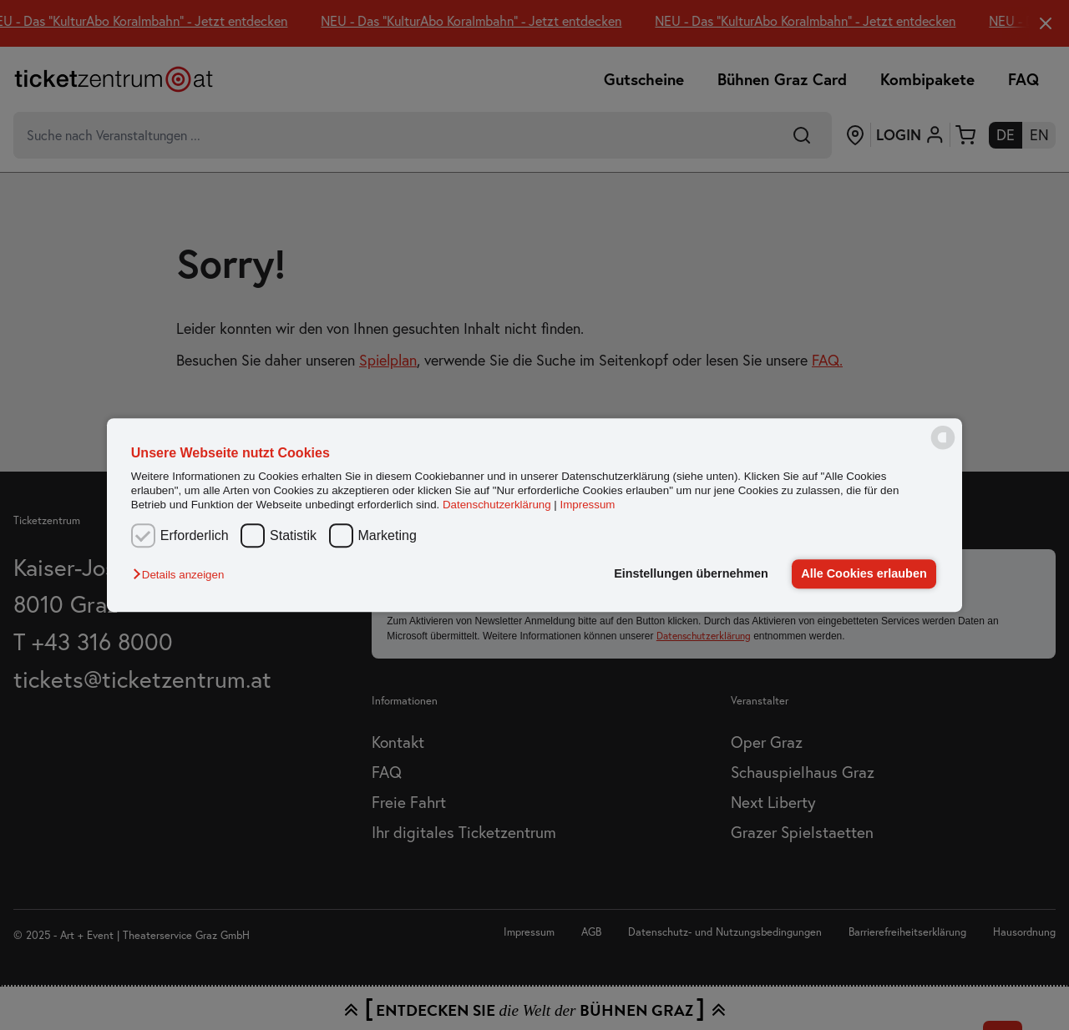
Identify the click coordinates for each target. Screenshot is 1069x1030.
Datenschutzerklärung (497, 505)
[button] (182, 575)
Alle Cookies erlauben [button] (863, 573)
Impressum (588, 505)
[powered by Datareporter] (943, 448)
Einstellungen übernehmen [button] (691, 573)
